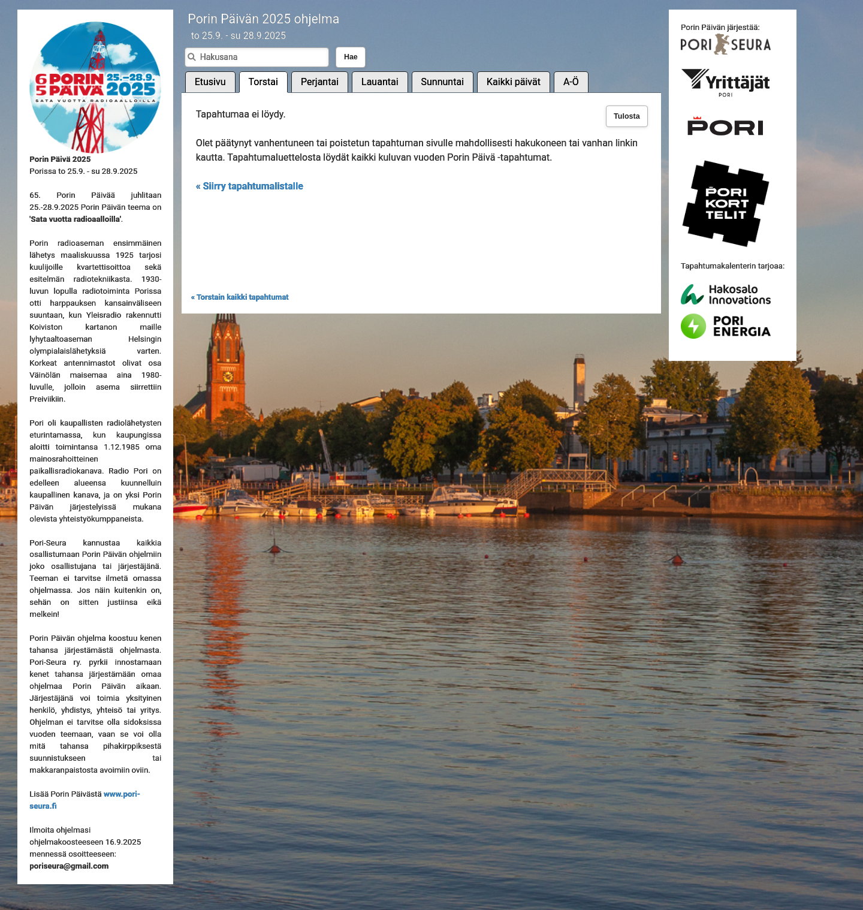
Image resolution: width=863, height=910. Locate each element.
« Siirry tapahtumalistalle (249, 186)
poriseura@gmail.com (68, 865)
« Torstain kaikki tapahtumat (240, 297)
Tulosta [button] (627, 116)
